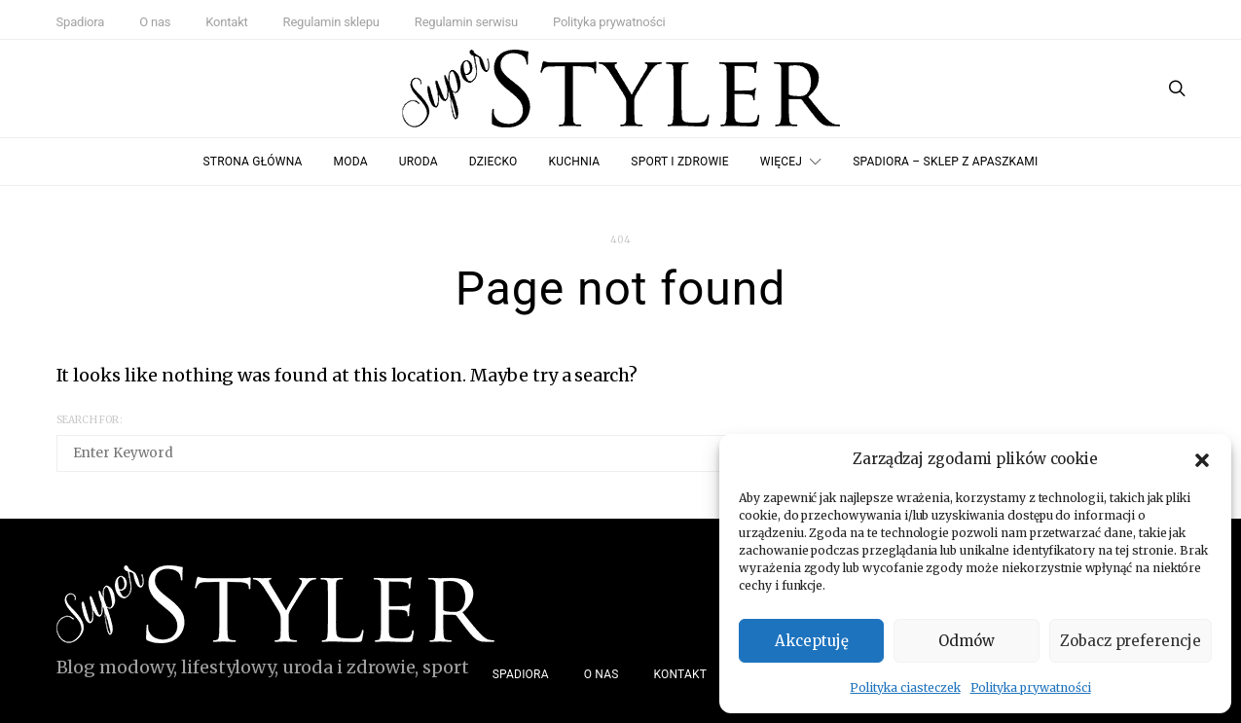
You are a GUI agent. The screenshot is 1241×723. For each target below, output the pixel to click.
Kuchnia (575, 161)
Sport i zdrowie (679, 161)
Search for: (89, 420)
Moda (351, 161)
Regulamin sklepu (331, 22)
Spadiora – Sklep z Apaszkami (945, 161)
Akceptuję (812, 641)
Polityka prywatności (1030, 687)
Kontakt (226, 22)
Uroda (418, 161)
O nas (154, 22)
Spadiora (80, 22)
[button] (1202, 459)
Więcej (781, 161)
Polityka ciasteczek (905, 687)
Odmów (966, 641)
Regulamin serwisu (466, 22)
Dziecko (493, 161)
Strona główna (253, 161)
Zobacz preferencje (1130, 641)
